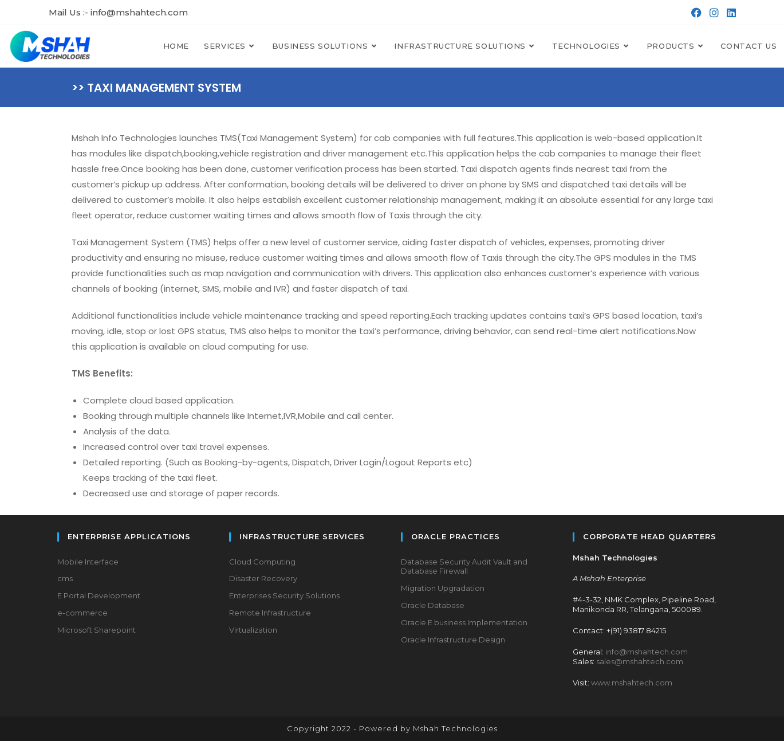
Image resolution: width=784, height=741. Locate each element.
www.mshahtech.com (631, 682)
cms (65, 578)
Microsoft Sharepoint (96, 629)
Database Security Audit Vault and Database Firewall (464, 566)
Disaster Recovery (263, 578)
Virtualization (253, 629)
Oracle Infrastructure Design (453, 639)
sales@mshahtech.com (639, 661)
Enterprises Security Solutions (284, 595)
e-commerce (82, 612)
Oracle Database (432, 605)
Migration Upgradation (442, 588)
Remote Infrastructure (270, 612)
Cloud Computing (262, 561)
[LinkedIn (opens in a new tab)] (729, 12)
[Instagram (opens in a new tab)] (713, 12)
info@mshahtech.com (646, 651)
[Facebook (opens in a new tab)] (695, 12)
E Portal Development (98, 595)
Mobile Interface (88, 561)
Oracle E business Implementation (464, 622)
